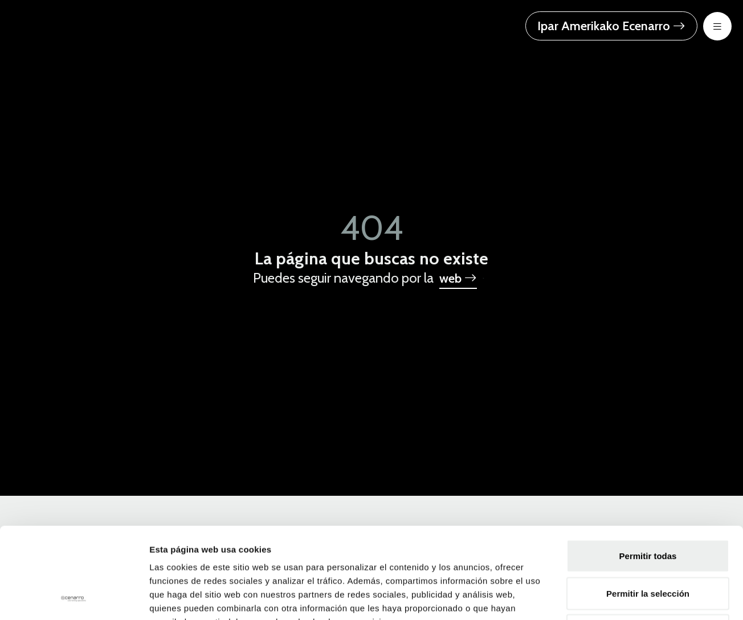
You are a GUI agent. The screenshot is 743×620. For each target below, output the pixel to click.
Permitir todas (648, 470)
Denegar (648, 545)
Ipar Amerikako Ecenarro (611, 26)
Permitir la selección (647, 508)
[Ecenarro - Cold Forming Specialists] (82, 24)
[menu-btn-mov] (717, 26)
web (458, 278)
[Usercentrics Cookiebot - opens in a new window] (74, 597)
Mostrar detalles (616, 597)
